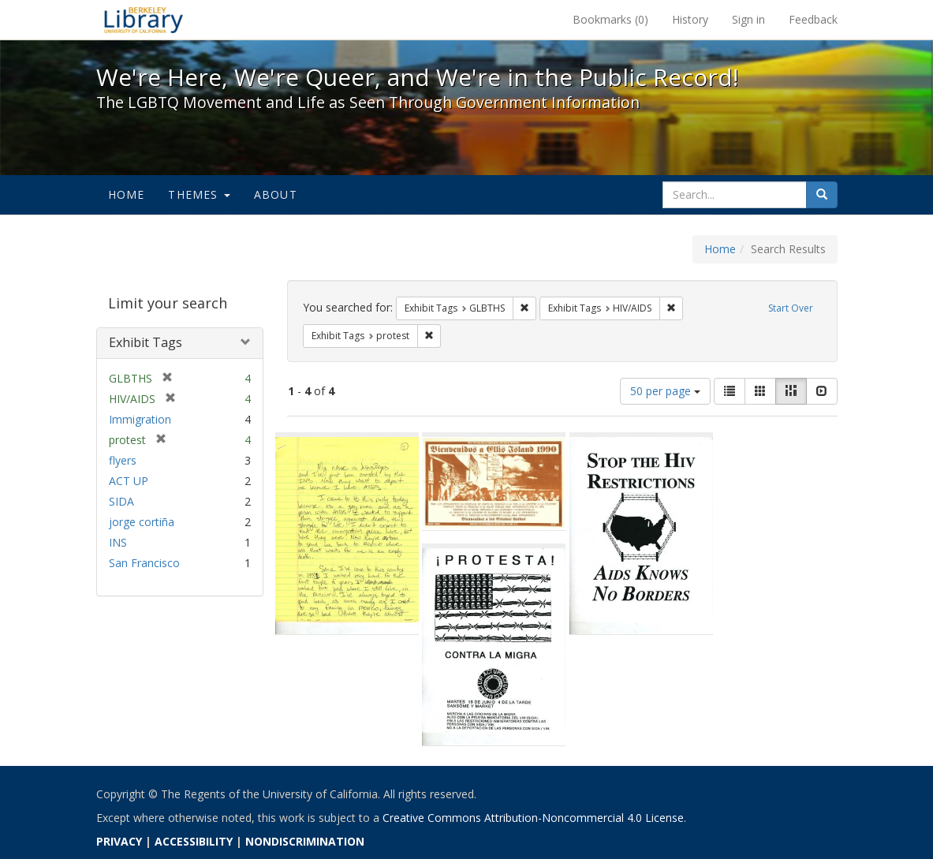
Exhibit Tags (145, 342)
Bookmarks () (610, 19)
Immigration (140, 419)
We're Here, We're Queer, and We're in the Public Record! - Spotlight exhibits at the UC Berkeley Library (143, 19)
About (275, 194)
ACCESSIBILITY (194, 841)
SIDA (121, 501)
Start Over (790, 308)
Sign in (748, 19)
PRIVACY (119, 841)
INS (118, 542)
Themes (199, 194)
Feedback (813, 19)
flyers (122, 460)
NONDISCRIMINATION (304, 841)
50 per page (665, 390)
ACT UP (128, 480)
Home (126, 194)
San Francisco (144, 562)
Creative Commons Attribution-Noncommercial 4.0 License (533, 817)
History (690, 19)
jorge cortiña (141, 521)
